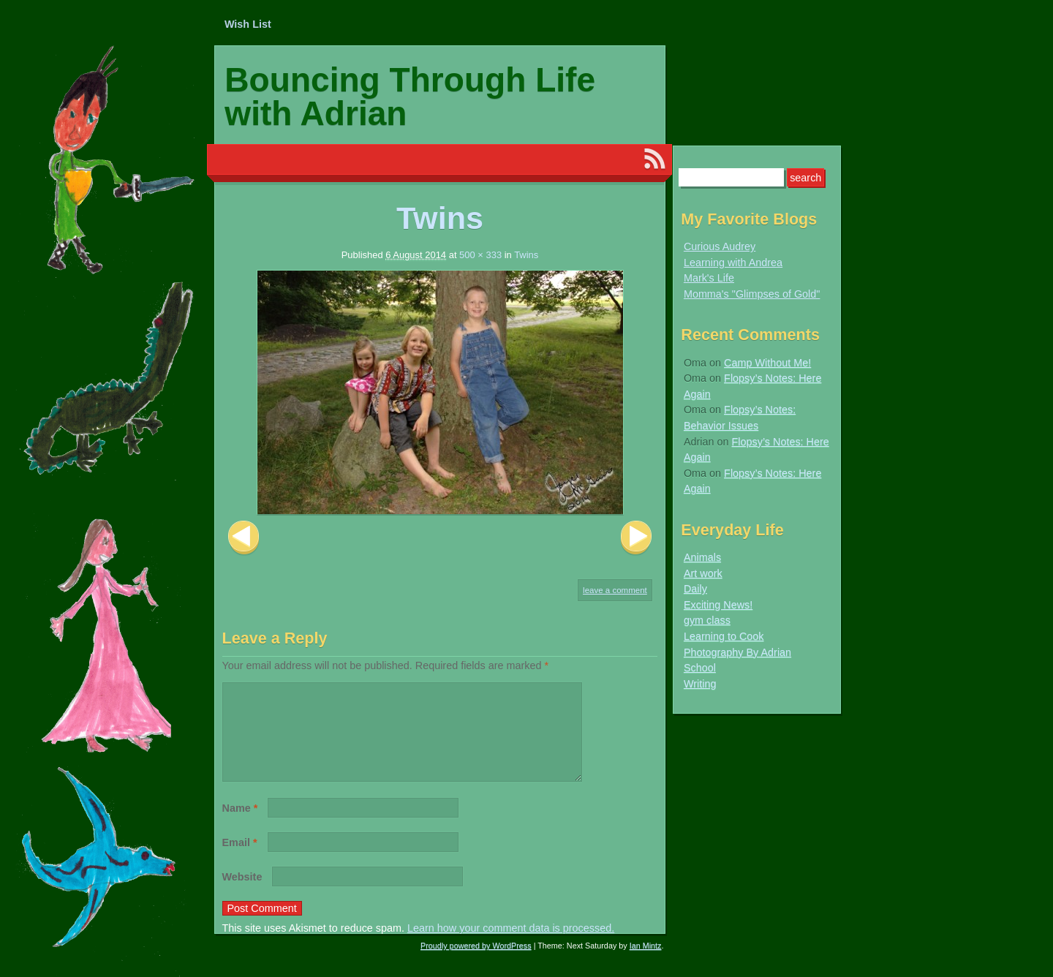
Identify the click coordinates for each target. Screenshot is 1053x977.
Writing (700, 684)
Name (240, 825)
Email (239, 860)
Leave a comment (615, 590)
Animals (702, 557)
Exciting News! (718, 605)
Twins (526, 254)
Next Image (636, 538)
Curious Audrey (719, 246)
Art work (703, 573)
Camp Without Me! (767, 363)
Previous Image (243, 538)
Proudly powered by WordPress (476, 963)
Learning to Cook (724, 636)
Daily (695, 589)
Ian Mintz (646, 963)
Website (242, 894)
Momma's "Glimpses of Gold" (752, 294)
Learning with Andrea (733, 262)
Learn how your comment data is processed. (510, 945)
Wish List (247, 24)
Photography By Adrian (737, 652)
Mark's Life (709, 278)
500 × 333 (480, 254)
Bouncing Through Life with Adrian (409, 96)
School (700, 668)
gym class (707, 620)
